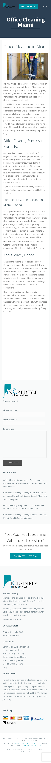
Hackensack (17, 608)
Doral (33, 598)
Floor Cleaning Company (13, 653)
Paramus (6, 608)
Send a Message (11, 635)
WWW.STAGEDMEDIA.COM (25, 743)
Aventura (6, 598)
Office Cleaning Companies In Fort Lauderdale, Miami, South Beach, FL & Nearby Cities (23, 507)
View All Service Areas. (12, 619)
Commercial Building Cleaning (16, 646)
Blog (5, 667)
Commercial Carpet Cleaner (15, 657)
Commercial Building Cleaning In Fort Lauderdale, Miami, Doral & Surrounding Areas (25, 516)
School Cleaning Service (13, 660)
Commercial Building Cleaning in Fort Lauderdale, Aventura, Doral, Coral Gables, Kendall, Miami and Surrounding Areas (25, 496)
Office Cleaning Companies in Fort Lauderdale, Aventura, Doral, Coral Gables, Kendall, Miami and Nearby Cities (25, 483)
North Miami (14, 601)
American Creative (33, 745)
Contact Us (25, 751)
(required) (10, 401)
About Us (20, 749)
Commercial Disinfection (13, 650)
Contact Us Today (25, 556)
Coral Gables (24, 598)
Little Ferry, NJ (9, 611)
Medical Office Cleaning (13, 663)
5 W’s (41, 749)
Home (9, 749)
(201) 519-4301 (28, 6)
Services (31, 749)
